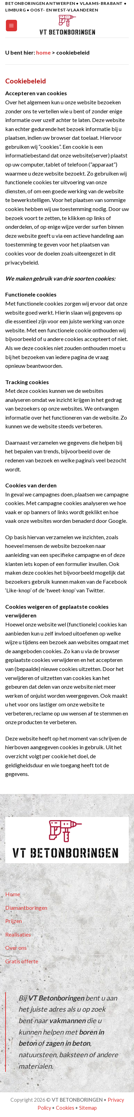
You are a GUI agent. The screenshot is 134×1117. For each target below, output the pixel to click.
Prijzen (13, 920)
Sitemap (88, 1108)
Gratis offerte (21, 961)
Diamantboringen (26, 907)
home (43, 52)
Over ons (16, 947)
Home (12, 894)
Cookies (65, 1108)
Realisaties (18, 934)
